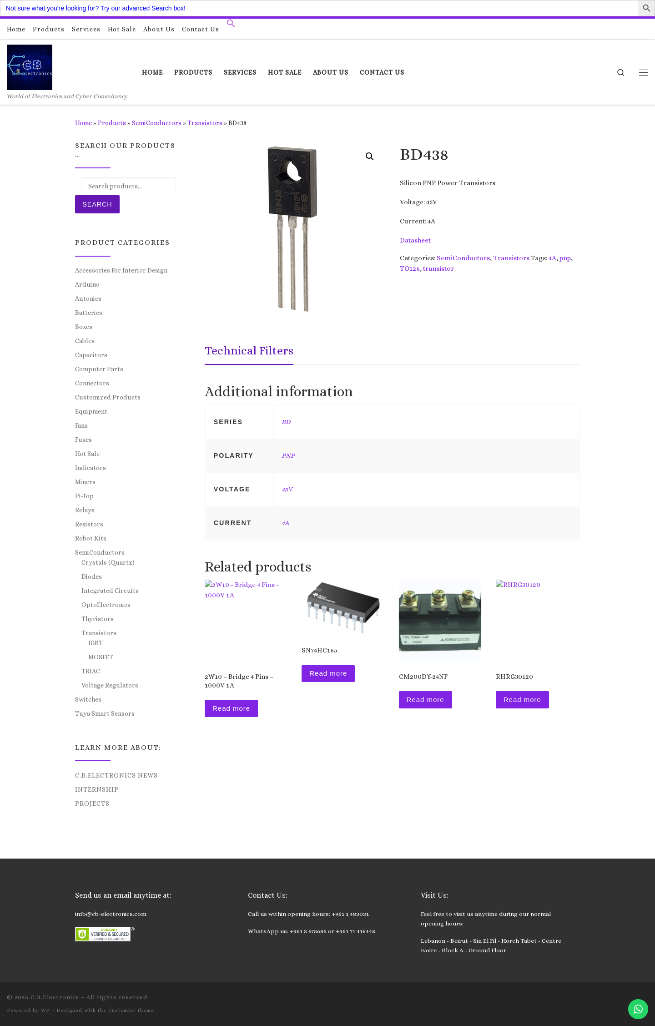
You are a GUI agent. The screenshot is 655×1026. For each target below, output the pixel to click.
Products (112, 122)
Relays (85, 510)
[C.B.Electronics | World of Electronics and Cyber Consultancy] (29, 65)
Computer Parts (99, 369)
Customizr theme (131, 1010)
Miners (85, 481)
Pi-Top (84, 496)
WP (45, 1010)
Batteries (88, 312)
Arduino (87, 284)
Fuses (83, 439)
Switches (88, 699)
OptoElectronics (106, 604)
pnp (565, 258)
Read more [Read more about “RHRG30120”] (522, 699)
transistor (438, 268)
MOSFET (100, 657)
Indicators (90, 467)
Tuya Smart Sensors (105, 713)
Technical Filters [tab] (249, 350)
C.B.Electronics (54, 997)
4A (552, 258)
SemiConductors (156, 122)
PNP (288, 455)
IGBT (95, 643)
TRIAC (90, 671)
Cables (85, 340)
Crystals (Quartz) (108, 562)
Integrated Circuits (110, 590)
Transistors (204, 122)
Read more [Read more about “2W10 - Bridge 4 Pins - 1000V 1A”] (231, 708)
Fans (81, 425)
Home (83, 122)
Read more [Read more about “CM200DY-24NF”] (425, 699)
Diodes (91, 576)
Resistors (89, 524)
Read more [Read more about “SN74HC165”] (328, 673)
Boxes (83, 326)
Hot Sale (87, 453)
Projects (92, 803)
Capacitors (91, 355)
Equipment (91, 411)
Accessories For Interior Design (121, 270)
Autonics (88, 298)
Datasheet (415, 240)
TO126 (410, 268)
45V (287, 489)
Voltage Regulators (109, 685)
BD (286, 421)
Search (97, 204)
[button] (231, 25)
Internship (97, 789)
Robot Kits (90, 538)
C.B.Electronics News (116, 775)
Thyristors (97, 618)
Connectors (92, 383)
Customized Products (108, 397)
